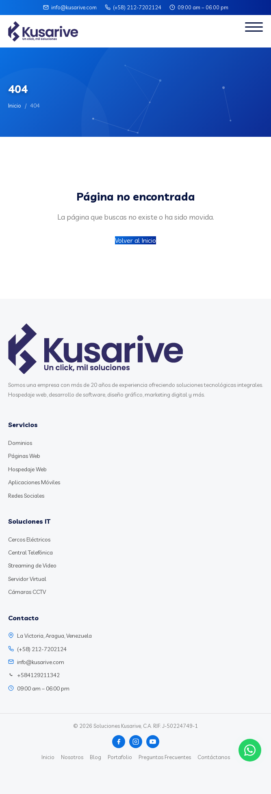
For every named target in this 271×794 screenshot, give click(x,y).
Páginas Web (24, 456)
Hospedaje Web (27, 469)
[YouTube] (152, 741)
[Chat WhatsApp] (249, 750)
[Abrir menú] (254, 31)
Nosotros (72, 757)
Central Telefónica (30, 552)
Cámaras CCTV (27, 592)
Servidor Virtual (27, 579)
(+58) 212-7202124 (137, 7)
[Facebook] (118, 741)
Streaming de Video (32, 565)
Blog (95, 757)
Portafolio (120, 757)
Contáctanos (213, 757)
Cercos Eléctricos (29, 539)
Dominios (20, 443)
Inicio (14, 105)
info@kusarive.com (74, 7)
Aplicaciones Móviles (34, 482)
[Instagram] (135, 741)
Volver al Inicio (135, 240)
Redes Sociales (26, 495)
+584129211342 (38, 675)
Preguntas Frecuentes (165, 757)
